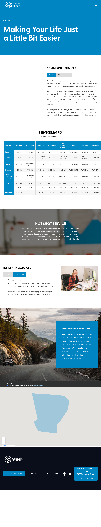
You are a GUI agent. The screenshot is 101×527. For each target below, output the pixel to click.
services (33, 487)
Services (6, 21)
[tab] (64, 75)
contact (45, 487)
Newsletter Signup (14, 487)
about (56, 487)
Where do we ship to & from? (73, 342)
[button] (96, 5)
